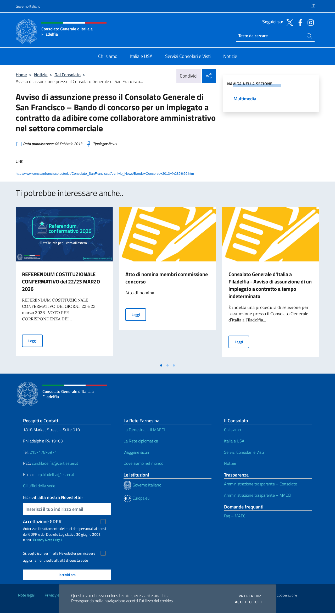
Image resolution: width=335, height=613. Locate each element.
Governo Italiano (28, 6)
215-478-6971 (43, 452)
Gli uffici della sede (39, 486)
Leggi (35, 340)
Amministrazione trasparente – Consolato (260, 484)
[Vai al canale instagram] (309, 22)
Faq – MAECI (235, 516)
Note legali (26, 595)
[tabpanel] (64, 283)
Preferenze (251, 596)
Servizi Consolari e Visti (244, 452)
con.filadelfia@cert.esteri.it (55, 463)
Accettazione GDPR (42, 521)
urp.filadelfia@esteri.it (55, 474)
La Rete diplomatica (141, 441)
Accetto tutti (249, 602)
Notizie (41, 74)
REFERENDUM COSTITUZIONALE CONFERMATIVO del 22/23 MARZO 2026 (61, 281)
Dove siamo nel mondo (143, 463)
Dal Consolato (67, 74)
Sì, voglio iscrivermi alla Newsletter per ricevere (59, 553)
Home (21, 74)
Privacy (38, 540)
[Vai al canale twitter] (288, 22)
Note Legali (53, 540)
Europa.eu (136, 498)
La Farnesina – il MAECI (144, 429)
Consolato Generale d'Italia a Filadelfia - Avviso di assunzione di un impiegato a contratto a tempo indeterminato (270, 285)
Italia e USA (234, 441)
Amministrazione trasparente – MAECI (257, 495)
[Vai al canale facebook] (299, 22)
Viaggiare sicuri (136, 452)
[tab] (161, 365)
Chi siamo (232, 429)
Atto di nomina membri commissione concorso (166, 278)
